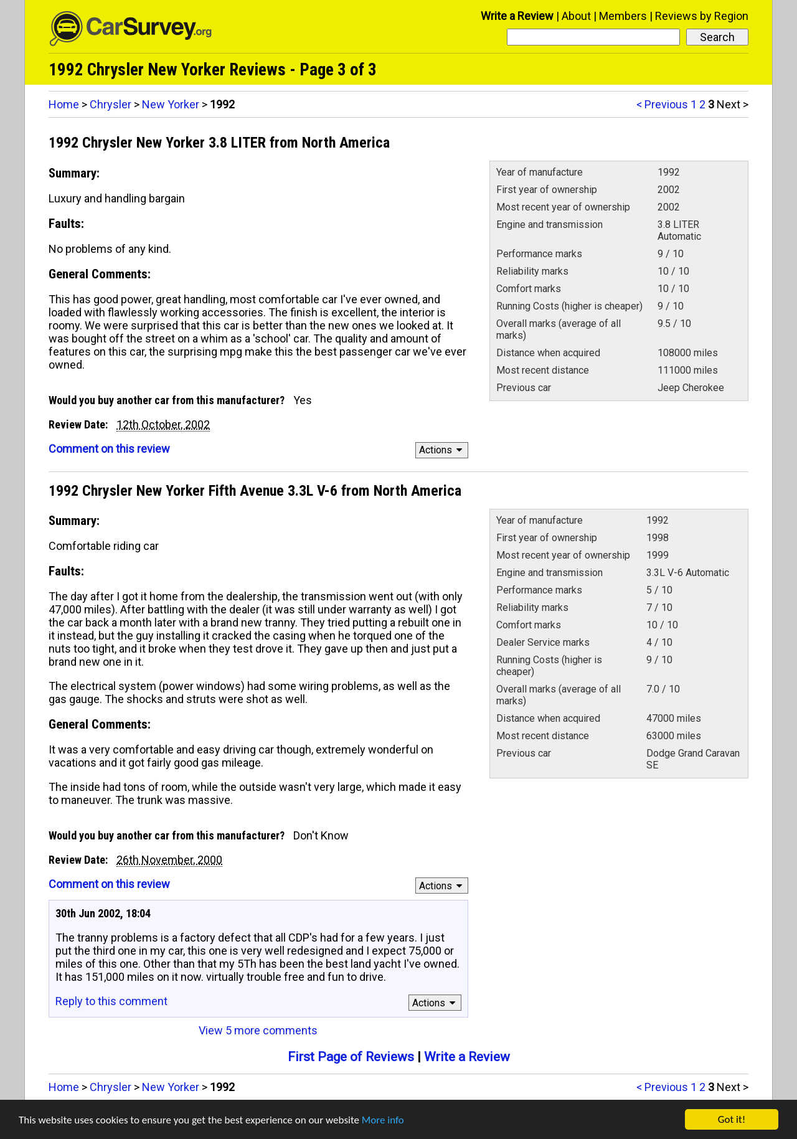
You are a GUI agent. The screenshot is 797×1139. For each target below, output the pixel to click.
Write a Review (517, 15)
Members (623, 15)
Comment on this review (109, 448)
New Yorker (170, 104)
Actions (442, 450)
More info (383, 1120)
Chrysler (110, 104)
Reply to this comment (111, 1001)
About (576, 15)
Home (64, 104)
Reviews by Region (701, 15)
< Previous (662, 104)
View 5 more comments (258, 1030)
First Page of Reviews (351, 1056)
